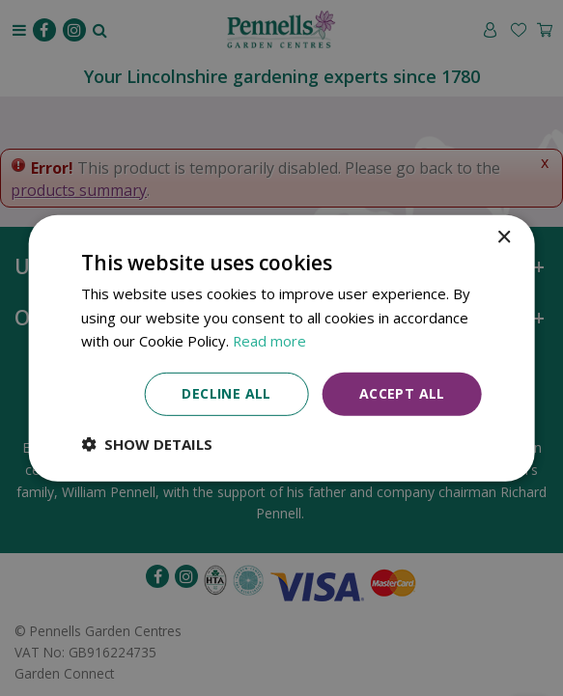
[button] (146, 444)
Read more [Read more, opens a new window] (270, 340)
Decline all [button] (226, 393)
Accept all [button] (402, 393)
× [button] (503, 237)
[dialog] (281, 347)
